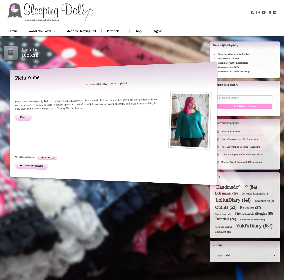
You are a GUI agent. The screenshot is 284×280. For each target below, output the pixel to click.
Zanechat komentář (42, 163)
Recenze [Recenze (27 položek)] (238, 207)
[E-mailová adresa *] (232, 97)
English (157, 24)
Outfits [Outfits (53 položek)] (213, 207)
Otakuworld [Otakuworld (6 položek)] (252, 200)
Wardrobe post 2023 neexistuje (234, 162)
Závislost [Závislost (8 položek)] (210, 232)
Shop (138, 24)
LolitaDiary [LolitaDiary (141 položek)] (220, 200)
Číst (30, 117)
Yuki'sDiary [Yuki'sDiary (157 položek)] (242, 226)
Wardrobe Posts (39, 24)
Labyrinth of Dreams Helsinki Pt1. (235, 154)
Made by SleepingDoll (81, 24)
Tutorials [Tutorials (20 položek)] (213, 219)
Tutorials (113, 24)
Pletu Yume (34, 81)
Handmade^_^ (51, 155)
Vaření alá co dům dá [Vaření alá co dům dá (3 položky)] (240, 219)
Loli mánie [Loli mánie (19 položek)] (214, 193)
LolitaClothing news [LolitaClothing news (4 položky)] (242, 193)
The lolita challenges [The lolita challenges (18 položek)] (241, 213)
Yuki (115, 83)
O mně (13, 24)
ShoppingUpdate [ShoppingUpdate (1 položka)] (210, 214)
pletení (123, 82)
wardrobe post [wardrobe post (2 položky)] (211, 226)
